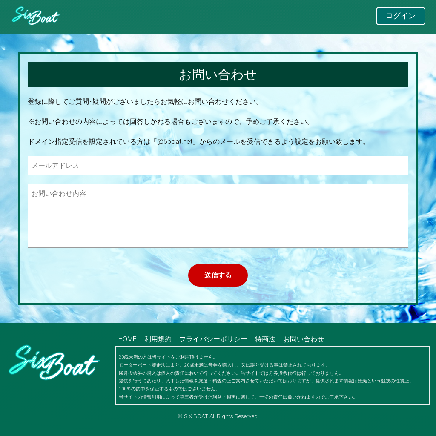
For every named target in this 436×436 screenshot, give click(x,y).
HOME (127, 339)
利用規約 (158, 339)
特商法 (265, 339)
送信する (218, 275)
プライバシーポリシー (213, 339)
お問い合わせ (303, 339)
